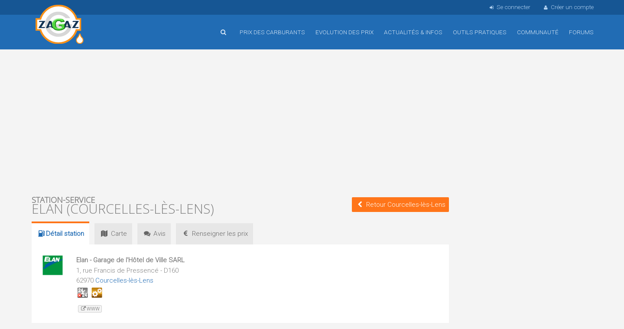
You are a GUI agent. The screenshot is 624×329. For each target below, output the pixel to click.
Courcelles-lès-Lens (124, 280)
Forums (581, 32)
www (90, 309)
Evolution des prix (344, 32)
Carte (113, 234)
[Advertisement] (240, 121)
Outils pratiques (480, 32)
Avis (154, 234)
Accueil (60, 25)
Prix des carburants (272, 32)
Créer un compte (568, 6)
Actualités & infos (413, 32)
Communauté (538, 32)
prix (214, 234)
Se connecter (509, 6)
